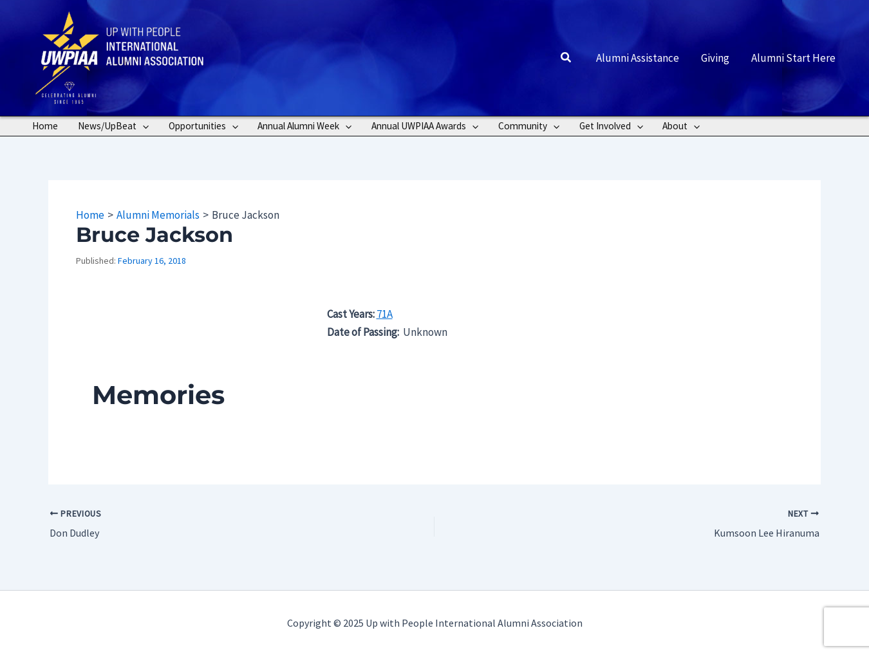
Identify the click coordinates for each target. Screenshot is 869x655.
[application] (142, 126)
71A (385, 314)
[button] (566, 58)
